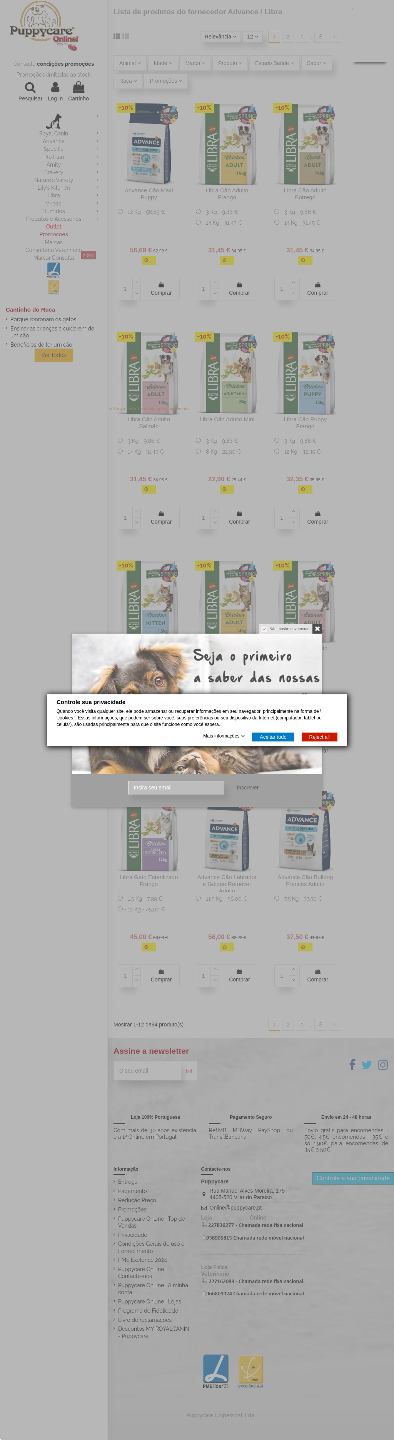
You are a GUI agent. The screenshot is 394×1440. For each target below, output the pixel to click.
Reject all (319, 737)
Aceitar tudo (273, 737)
